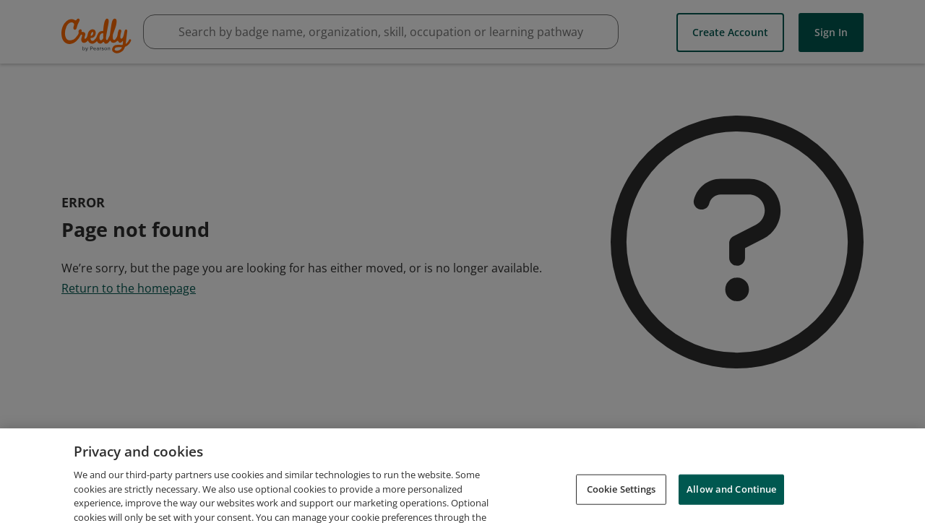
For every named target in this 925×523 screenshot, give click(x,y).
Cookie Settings (621, 495)
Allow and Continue (731, 495)
